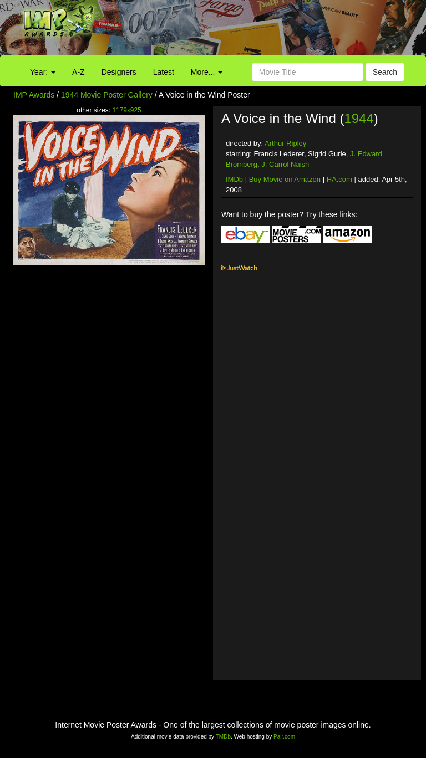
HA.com (339, 179)
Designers (119, 72)
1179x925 (126, 110)
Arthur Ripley (285, 143)
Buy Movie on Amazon (285, 179)
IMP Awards (33, 94)
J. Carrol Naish (285, 164)
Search (385, 72)
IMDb (234, 179)
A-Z (78, 72)
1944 (358, 118)
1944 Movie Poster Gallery (107, 94)
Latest (163, 72)
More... (206, 72)
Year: (42, 72)
